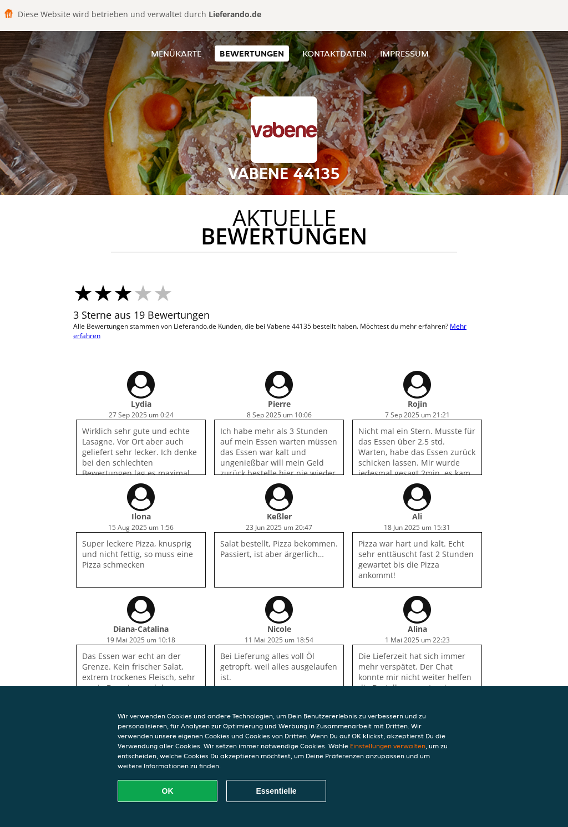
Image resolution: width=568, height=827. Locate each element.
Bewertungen (252, 53)
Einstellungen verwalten (387, 746)
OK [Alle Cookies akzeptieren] (168, 791)
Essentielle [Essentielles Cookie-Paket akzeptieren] (276, 791)
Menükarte (176, 53)
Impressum (404, 53)
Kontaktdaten (334, 53)
